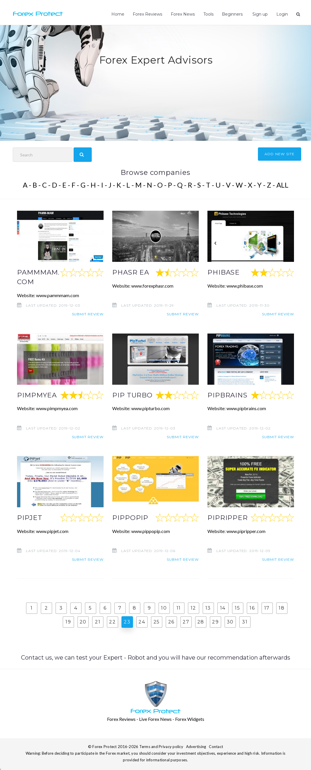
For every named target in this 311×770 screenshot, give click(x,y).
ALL (282, 185)
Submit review (88, 314)
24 (141, 621)
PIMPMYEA (37, 395)
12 (193, 607)
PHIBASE (223, 272)
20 (83, 621)
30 (230, 621)
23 (127, 621)
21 (97, 621)
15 (237, 607)
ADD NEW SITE (280, 154)
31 (245, 621)
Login (282, 14)
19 (68, 621)
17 (267, 607)
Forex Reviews (147, 14)
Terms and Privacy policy (161, 746)
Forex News (183, 14)
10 (164, 607)
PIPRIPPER (227, 517)
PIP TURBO (132, 395)
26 (171, 621)
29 (215, 621)
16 (252, 607)
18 (281, 607)
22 (112, 621)
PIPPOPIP (130, 517)
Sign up (259, 14)
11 (179, 607)
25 (156, 621)
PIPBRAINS (227, 395)
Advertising (196, 746)
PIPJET (29, 517)
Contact (216, 746)
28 (200, 621)
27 (186, 621)
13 (208, 607)
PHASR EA (130, 272)
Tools (208, 14)
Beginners (232, 14)
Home (117, 14)
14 (223, 607)
